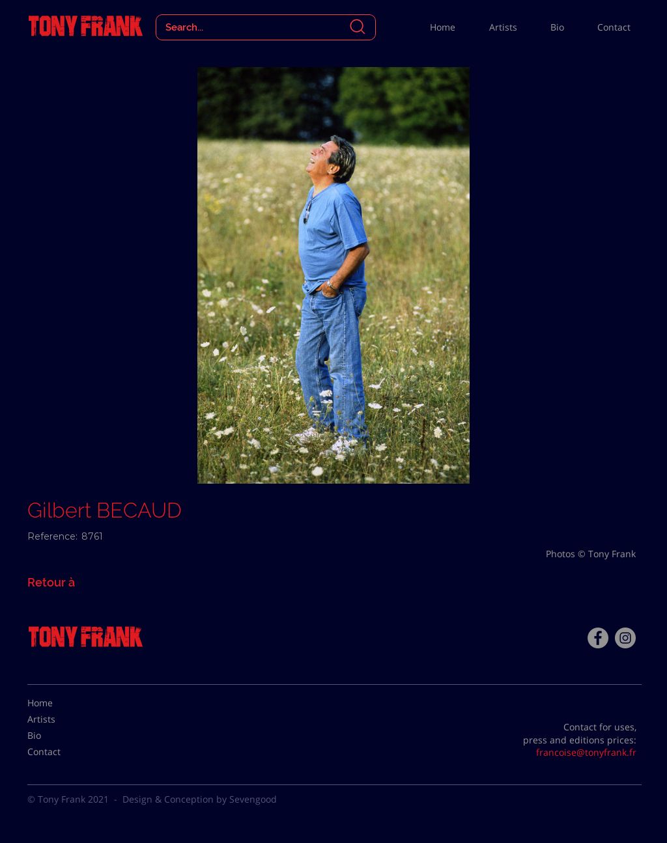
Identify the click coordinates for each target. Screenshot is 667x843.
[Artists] (59, 719)
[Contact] (59, 752)
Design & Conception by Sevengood (199, 799)
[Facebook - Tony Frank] (598, 638)
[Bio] (59, 735)
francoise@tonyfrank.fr (586, 752)
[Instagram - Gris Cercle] (625, 638)
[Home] (59, 703)
